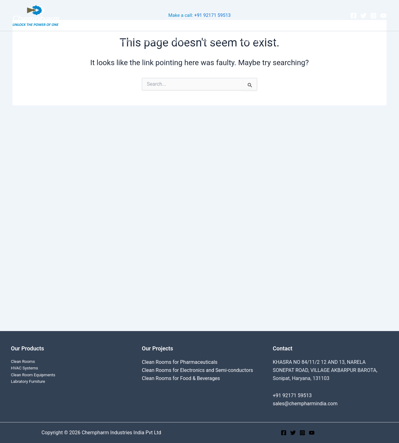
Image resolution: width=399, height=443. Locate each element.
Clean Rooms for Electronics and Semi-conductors (197, 370)
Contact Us (282, 40)
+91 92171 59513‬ (212, 15)
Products (217, 40)
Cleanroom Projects (169, 40)
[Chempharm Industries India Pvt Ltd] (35, 15)
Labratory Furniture (28, 381)
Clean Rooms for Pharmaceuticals (180, 362)
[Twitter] (363, 15)
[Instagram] (373, 15)
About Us (250, 40)
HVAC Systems (24, 368)
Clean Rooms (119, 40)
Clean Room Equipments (33, 375)
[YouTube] (383, 15)
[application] (191, 40)
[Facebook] (353, 15)
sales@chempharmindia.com (305, 404)
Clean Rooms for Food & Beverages (181, 378)
